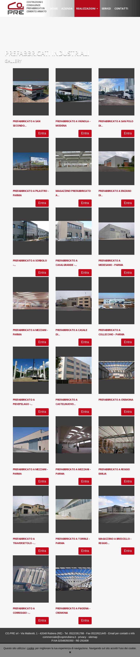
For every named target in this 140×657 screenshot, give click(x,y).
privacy (82, 637)
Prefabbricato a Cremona (116, 399)
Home (54, 8)
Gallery (13, 61)
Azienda (67, 8)
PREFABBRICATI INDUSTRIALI (47, 53)
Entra (42, 133)
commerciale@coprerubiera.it (59, 637)
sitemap (92, 637)
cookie (30, 648)
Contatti (121, 8)
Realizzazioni (87, 8)
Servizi (106, 8)
